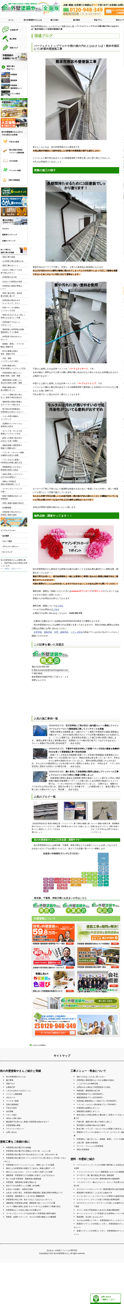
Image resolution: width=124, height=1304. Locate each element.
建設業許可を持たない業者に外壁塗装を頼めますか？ (27, 1122)
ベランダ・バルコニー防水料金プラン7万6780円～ (97, 1104)
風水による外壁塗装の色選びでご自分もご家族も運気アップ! (30, 1168)
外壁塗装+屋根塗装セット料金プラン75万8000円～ (97, 1101)
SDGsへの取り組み (14, 1118)
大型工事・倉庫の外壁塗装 (87, 1143)
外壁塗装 (38, 632)
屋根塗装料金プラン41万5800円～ (90, 1097)
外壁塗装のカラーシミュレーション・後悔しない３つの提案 (30, 1165)
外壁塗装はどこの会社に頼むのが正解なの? (23, 1210)
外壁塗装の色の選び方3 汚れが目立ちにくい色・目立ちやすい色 (32, 1154)
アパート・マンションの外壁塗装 (90, 1146)
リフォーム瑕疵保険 (14, 1094)
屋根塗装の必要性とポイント (88, 1111)
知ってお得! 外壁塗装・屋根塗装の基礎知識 (23, 1179)
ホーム (10, 20)
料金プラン (98, 20)
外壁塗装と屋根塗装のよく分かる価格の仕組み (95, 1080)
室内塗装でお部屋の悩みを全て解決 (91, 1125)
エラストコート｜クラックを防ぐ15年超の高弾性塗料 (98, 1200)
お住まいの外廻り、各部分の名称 (19, 1189)
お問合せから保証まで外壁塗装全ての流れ (94, 1087)
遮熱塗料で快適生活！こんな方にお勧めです (94, 1193)
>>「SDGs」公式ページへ (11, 569)
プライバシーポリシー (15, 1129)
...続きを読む (75, 743)
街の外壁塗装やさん (62, 1253)
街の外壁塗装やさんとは (33, 20)
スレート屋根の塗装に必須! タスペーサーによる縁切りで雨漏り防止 (33, 1206)
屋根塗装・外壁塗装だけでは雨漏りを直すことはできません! (30, 1175)
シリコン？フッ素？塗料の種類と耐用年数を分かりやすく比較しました (75, 814)
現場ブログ (10, 1084)
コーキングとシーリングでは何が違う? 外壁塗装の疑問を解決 (31, 1213)
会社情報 (9, 1111)
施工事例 (76, 20)
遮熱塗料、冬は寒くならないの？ (90, 1217)
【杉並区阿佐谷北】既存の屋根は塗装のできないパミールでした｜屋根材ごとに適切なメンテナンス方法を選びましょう (46, 817)
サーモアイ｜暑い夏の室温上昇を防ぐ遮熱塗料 (95, 1175)
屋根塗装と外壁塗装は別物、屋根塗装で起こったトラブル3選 (30, 1203)
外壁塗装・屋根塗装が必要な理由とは (21, 1182)
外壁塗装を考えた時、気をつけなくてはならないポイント (29, 1200)
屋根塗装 (48, 632)
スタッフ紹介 (11, 1115)
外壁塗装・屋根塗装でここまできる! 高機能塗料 (25, 1196)
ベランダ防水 (76, 632)
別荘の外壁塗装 (83, 1149)
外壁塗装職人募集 (13, 1125)
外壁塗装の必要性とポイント (88, 1108)
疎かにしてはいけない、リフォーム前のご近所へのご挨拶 (29, 1172)
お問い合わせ (11, 1132)
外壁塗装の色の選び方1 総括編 (18, 1147)
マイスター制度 (12, 1101)
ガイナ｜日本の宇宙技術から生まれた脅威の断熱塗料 (98, 1210)
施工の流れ (54, 20)
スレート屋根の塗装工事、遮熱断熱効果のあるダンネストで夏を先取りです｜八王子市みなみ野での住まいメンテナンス (105, 817)
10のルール (10, 1097)
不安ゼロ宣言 (11, 1108)
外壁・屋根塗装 (61, 632)
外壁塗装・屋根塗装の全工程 (88, 1091)
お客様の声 (10, 1087)
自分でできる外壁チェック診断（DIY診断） (23, 1186)
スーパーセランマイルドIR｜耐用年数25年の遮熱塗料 (98, 1179)
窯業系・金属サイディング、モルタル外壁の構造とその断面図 (31, 1217)
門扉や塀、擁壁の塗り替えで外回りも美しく (94, 1122)
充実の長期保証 (12, 1104)
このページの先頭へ (39, 1045)
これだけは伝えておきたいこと (18, 1091)
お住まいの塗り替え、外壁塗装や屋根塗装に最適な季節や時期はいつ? (34, 1193)
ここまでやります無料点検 (87, 1084)
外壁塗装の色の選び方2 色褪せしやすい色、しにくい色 (28, 1151)
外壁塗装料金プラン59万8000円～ (90, 1094)
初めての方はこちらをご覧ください (91, 1077)
